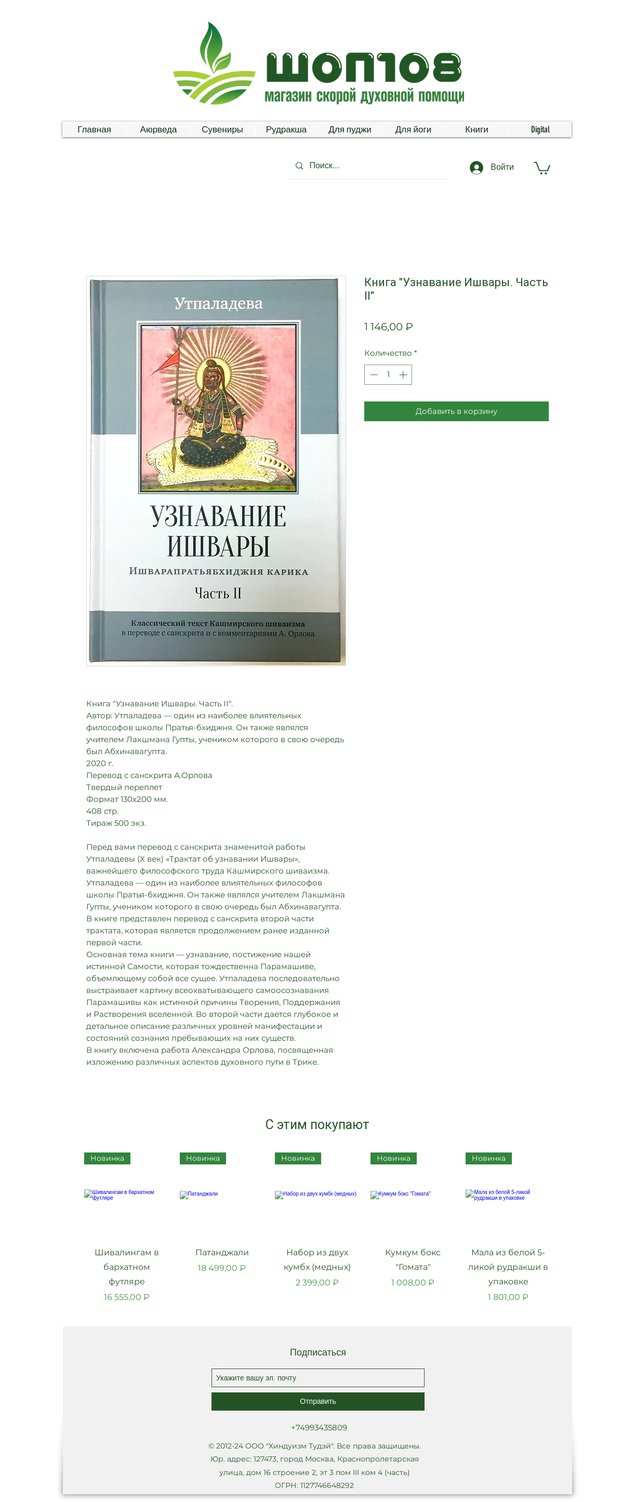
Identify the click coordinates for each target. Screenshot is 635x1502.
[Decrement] (373, 374)
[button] (542, 167)
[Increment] (404, 374)
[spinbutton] (388, 374)
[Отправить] (318, 1401)
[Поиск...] (367, 166)
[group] (317, 1235)
